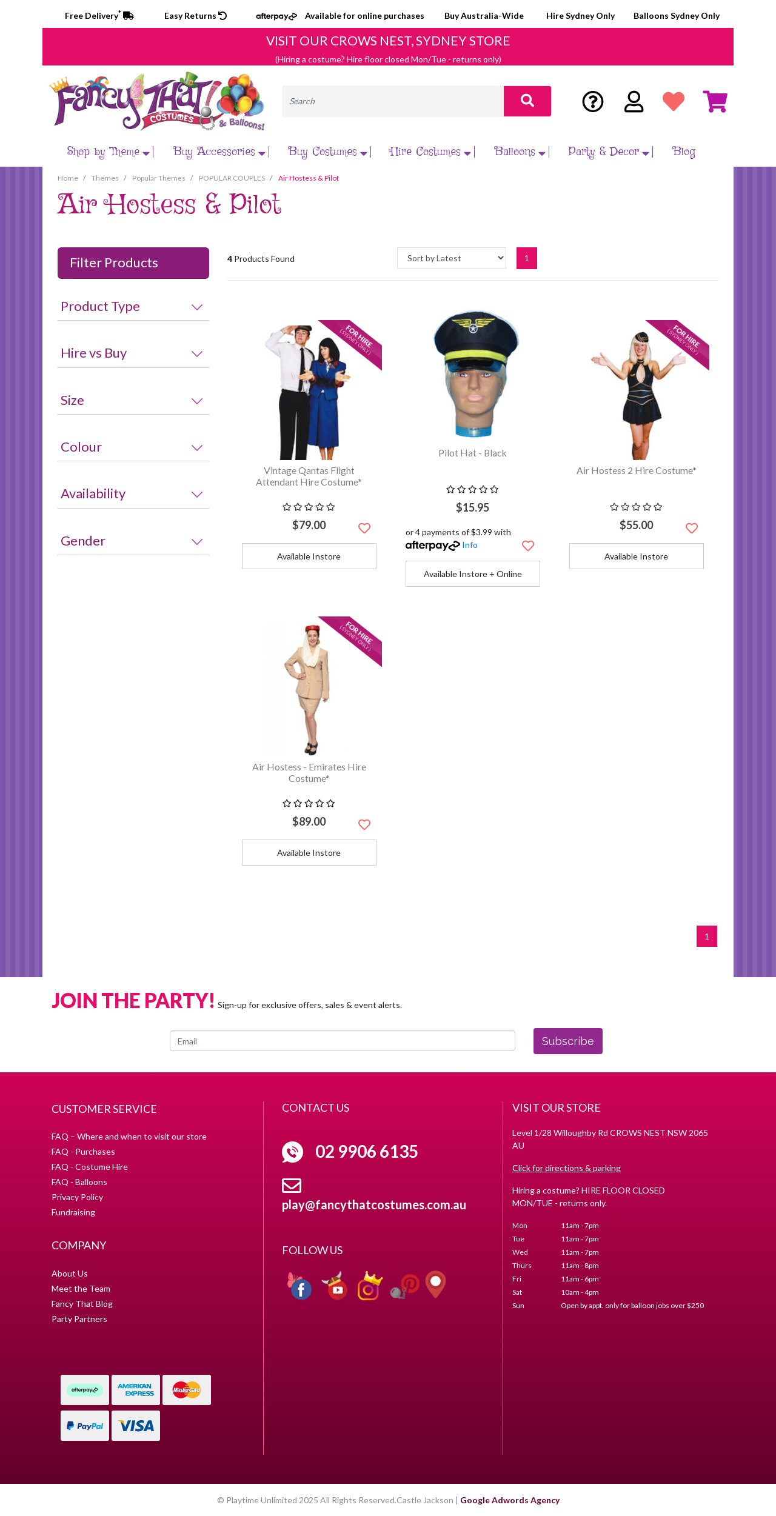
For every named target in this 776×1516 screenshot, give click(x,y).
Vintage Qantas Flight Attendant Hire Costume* (309, 475)
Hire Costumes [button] (432, 152)
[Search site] (527, 101)
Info (470, 544)
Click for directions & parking (566, 1168)
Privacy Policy (77, 1197)
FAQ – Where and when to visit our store (129, 1136)
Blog (684, 152)
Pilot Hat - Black (472, 452)
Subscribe (568, 1041)
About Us (70, 1273)
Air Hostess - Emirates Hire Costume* (309, 772)
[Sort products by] (451, 258)
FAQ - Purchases (83, 1151)
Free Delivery (99, 15)
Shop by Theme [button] (110, 152)
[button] (364, 528)
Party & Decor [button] (610, 152)
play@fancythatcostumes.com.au (374, 1204)
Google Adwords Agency (510, 1500)
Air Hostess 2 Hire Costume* (637, 470)
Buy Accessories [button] (221, 152)
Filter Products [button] (114, 262)
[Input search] (393, 101)
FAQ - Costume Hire (90, 1166)
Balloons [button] (522, 152)
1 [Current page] (526, 258)
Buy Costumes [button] (329, 152)
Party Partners (79, 1319)
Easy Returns (195, 15)
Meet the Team (81, 1288)
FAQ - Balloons (79, 1182)
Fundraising (73, 1212)
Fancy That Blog (82, 1303)
